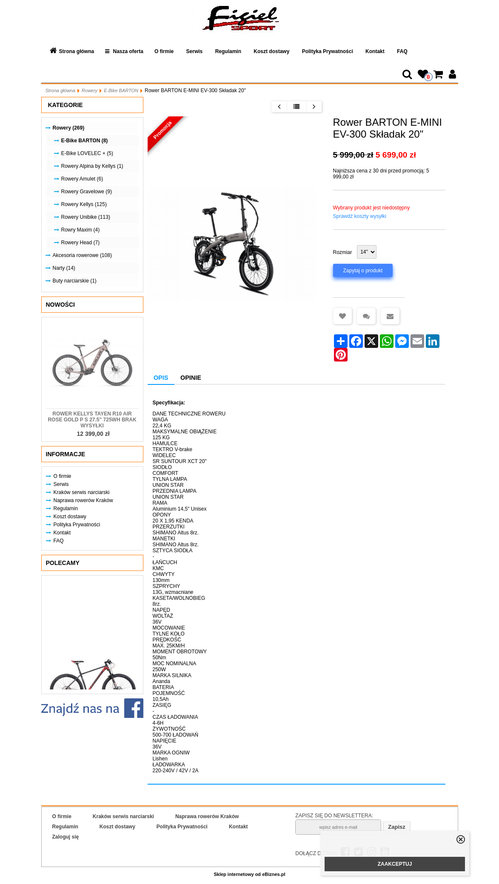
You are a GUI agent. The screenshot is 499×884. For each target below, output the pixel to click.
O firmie (164, 51)
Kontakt (375, 51)
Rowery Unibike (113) (85, 217)
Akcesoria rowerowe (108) (82, 255)
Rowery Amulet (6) (82, 179)
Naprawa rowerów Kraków (83, 500)
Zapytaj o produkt (363, 271)
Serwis (194, 51)
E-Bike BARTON (121, 90)
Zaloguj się (65, 837)
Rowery (89, 90)
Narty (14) (64, 268)
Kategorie (65, 105)
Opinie (190, 377)
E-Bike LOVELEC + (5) (87, 153)
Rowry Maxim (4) (80, 230)
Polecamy (63, 562)
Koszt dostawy (271, 51)
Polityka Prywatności (327, 51)
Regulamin (228, 51)
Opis (161, 377)
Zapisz (396, 827)
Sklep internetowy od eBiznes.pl (249, 874)
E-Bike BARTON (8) (84, 141)
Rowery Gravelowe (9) (86, 192)
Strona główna (76, 51)
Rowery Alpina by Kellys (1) (92, 166)
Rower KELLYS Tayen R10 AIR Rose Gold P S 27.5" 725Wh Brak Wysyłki (92, 420)
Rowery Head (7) (80, 243)
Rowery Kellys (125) (84, 204)
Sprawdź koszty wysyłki (359, 216)
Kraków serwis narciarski (82, 492)
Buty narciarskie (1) (75, 281)
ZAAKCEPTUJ (395, 864)
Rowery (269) (69, 128)
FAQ (402, 51)
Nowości (60, 304)
